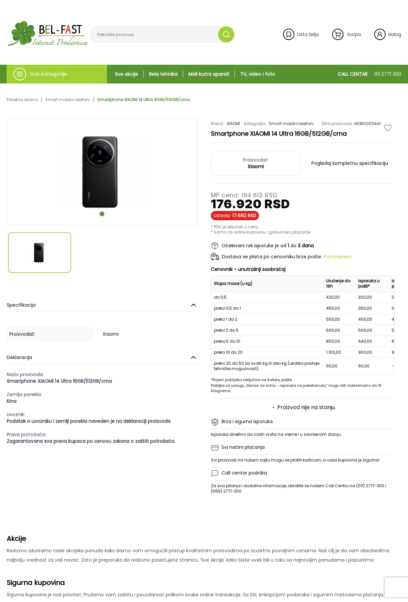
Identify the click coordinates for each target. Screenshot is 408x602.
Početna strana (22, 99)
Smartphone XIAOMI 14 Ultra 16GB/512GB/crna (143, 99)
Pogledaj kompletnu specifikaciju (349, 163)
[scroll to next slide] (102, 214)
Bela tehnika (163, 74)
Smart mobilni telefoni (67, 99)
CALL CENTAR (369, 74)
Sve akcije (126, 74)
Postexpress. (338, 256)
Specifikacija (102, 305)
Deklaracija (102, 357)
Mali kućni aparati (208, 74)
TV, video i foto (257, 74)
